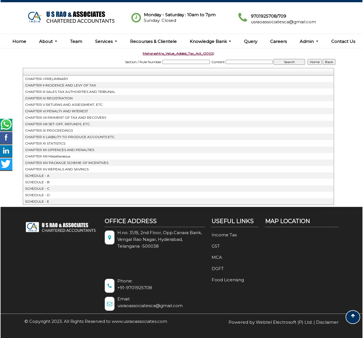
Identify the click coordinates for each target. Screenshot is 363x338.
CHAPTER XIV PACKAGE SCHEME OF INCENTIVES (66, 163)
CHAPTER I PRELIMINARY (46, 79)
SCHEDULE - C (37, 188)
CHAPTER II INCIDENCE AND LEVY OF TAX (60, 85)
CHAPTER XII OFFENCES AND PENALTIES (59, 150)
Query (250, 41)
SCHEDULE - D (37, 195)
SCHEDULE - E (37, 201)
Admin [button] (307, 41)
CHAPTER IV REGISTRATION (49, 98)
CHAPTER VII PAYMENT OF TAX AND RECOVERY (65, 117)
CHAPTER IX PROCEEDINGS (49, 130)
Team (76, 41)
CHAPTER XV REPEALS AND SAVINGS (57, 169)
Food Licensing (221, 279)
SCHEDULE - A (37, 175)
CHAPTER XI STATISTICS (45, 143)
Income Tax (217, 234)
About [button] (46, 41)
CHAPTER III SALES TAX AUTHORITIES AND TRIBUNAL (70, 92)
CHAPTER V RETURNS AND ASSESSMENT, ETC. (64, 104)
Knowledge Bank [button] (209, 41)
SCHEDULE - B (37, 182)
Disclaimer (327, 322)
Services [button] (104, 41)
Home (19, 41)
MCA (210, 257)
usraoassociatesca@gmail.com (283, 21)
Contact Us (343, 41)
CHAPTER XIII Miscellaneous (47, 156)
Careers (278, 41)
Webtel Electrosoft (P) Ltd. (284, 322)
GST (209, 246)
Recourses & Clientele (153, 41)
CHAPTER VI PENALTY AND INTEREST (56, 111)
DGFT (211, 268)
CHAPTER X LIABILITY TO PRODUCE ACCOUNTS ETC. (70, 137)
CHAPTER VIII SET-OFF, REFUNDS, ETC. (58, 124)
